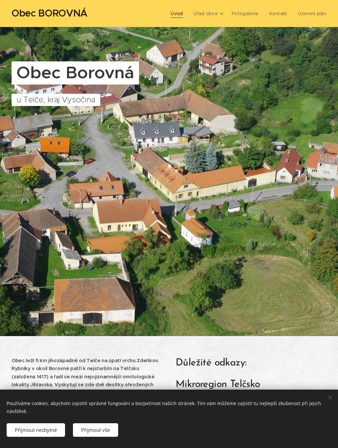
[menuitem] (182, 13)
